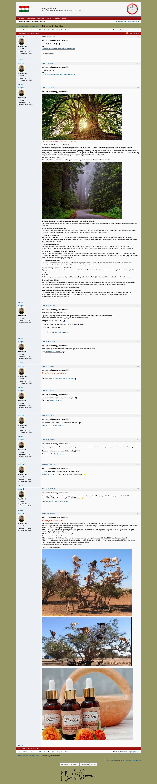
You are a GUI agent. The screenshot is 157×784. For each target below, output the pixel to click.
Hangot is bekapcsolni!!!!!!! (60, 332)
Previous (26, 30)
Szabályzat (40, 18)
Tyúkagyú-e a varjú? (48, 474)
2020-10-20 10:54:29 (48, 440)
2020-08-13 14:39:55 (48, 306)
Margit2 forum (34, 26)
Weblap (20, 60)
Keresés (48, 18)
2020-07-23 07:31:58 (48, 63)
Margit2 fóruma (49, 8)
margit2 (21, 36)
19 (44, 30)
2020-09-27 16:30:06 (48, 391)
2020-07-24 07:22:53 (48, 88)
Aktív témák (119, 21)
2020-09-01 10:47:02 (48, 366)
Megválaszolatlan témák (131, 21)
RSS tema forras (134, 33)
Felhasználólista (30, 18)
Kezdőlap (21, 18)
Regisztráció (56, 18)
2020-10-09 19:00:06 (48, 415)
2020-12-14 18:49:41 (48, 513)
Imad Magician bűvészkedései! (64, 378)
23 (61, 30)
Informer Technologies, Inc (133, 760)
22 (57, 30)
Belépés (64, 18)
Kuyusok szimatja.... (56, 400)
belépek (125, 30)
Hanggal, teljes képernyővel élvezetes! (56, 501)
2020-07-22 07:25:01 (48, 36)
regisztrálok (135, 30)
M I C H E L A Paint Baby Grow (55, 425)
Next (66, 30)
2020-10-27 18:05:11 (48, 464)
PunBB (113, 760)
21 (53, 30)
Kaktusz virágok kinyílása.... (53, 352)
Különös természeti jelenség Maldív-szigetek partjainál (58, 74)
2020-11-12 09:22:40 (48, 489)
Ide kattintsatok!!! (59, 454)
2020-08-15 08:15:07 (48, 342)
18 (40, 30)
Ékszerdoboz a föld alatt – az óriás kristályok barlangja (58, 49)
